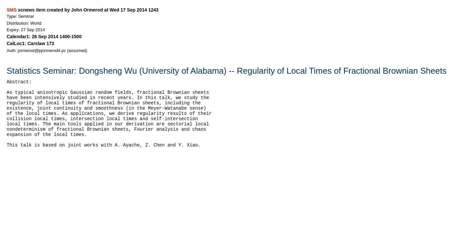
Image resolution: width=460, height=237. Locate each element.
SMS (11, 10)
